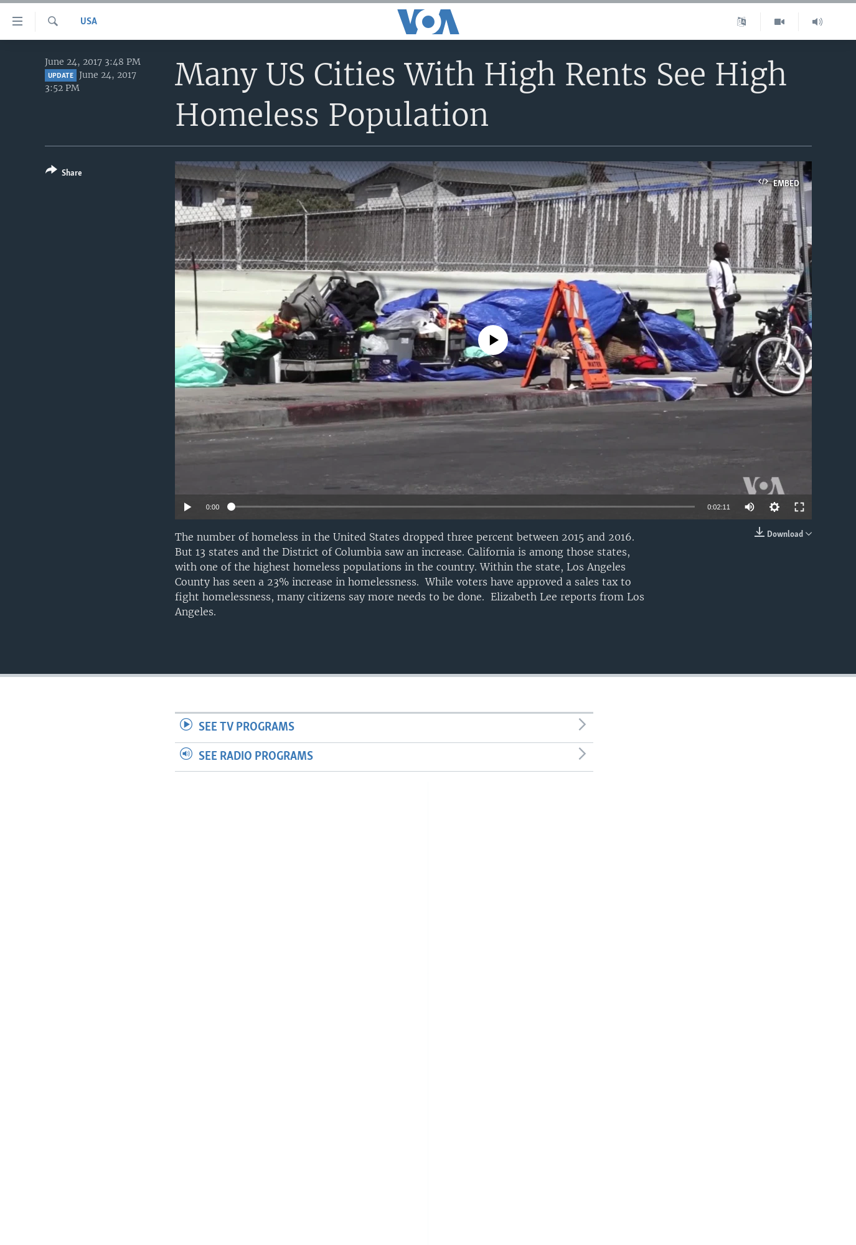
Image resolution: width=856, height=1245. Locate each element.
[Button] (63, 174)
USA (88, 22)
